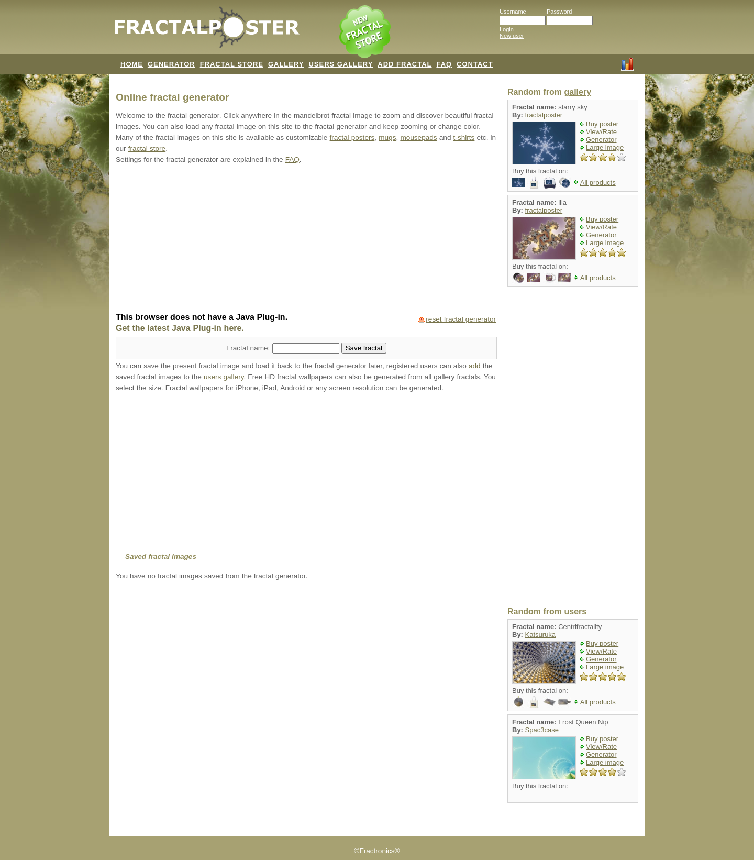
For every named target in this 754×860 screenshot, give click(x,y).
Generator (601, 140)
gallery (577, 91)
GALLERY (286, 64)
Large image (605, 147)
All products (598, 182)
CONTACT (475, 64)
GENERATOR (171, 64)
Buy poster (602, 124)
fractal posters (352, 137)
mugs (387, 137)
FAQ (444, 64)
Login (507, 29)
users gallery (223, 377)
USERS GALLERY (340, 64)
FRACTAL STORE (231, 64)
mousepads (418, 137)
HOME (131, 64)
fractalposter (544, 115)
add (475, 366)
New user (512, 35)
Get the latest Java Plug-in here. (180, 328)
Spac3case (542, 730)
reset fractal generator (461, 319)
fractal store (146, 148)
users (575, 611)
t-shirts (464, 137)
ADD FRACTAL (404, 64)
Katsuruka (540, 634)
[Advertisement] (306, 239)
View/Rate (601, 132)
